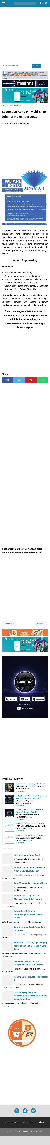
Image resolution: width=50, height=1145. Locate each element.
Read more (28, 789)
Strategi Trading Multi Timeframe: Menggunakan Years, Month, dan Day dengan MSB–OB (31, 797)
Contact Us (16, 1122)
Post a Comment (22, 123)
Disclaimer (41, 1122)
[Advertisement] (25, 35)
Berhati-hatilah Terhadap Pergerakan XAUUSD (30, 784)
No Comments (20, 791)
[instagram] (16, 1110)
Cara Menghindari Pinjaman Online (30, 883)
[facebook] (7, 380)
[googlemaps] (25, 1110)
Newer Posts (9, 624)
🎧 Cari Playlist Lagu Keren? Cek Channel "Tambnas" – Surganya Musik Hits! (29, 810)
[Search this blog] (46, 3)
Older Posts (41, 624)
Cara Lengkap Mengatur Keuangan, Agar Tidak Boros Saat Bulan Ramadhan (30, 995)
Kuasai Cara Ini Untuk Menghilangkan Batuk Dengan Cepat (28, 914)
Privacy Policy (29, 1122)
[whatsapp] (42, 380)
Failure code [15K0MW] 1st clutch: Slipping (29, 835)
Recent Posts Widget (7, 848)
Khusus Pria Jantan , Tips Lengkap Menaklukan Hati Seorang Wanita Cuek (30, 945)
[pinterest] (31, 380)
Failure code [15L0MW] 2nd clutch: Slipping (30, 823)
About (7, 1122)
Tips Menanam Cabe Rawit (27, 855)
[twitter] (19, 380)
